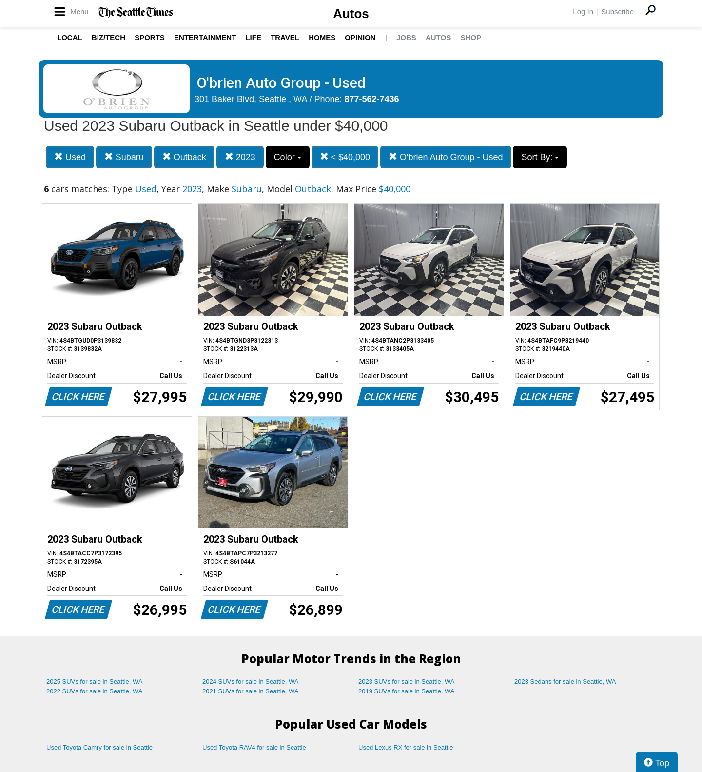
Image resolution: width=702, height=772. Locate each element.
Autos (351, 13)
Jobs (406, 37)
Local (69, 37)
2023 (240, 157)
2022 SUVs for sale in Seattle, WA (94, 691)
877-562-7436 (372, 99)
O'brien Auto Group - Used (446, 157)
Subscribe (617, 11)
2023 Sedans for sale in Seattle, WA (565, 681)
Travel (285, 37)
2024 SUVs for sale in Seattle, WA (250, 681)
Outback (184, 157)
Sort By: (540, 157)
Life (253, 37)
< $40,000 (345, 157)
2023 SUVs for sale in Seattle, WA (406, 681)
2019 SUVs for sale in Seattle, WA (406, 691)
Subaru (124, 157)
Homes (322, 37)
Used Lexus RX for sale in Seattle (405, 747)
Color (287, 157)
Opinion (360, 37)
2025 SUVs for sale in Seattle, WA (94, 681)
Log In (583, 11)
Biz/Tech (108, 37)
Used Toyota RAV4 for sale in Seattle (254, 747)
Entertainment (205, 37)
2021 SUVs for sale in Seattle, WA (250, 691)
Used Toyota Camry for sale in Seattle (99, 747)
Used (70, 157)
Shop (470, 37)
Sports (150, 37)
